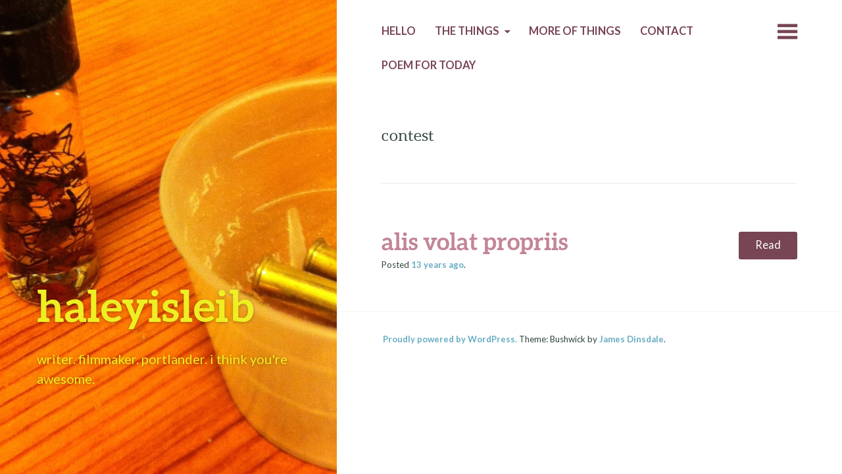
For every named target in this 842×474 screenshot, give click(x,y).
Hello (399, 31)
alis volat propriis (475, 240)
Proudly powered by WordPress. (450, 339)
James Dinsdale (631, 339)
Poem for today (429, 65)
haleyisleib (145, 305)
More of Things (575, 31)
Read (768, 244)
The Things (467, 31)
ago (437, 264)
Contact (666, 31)
